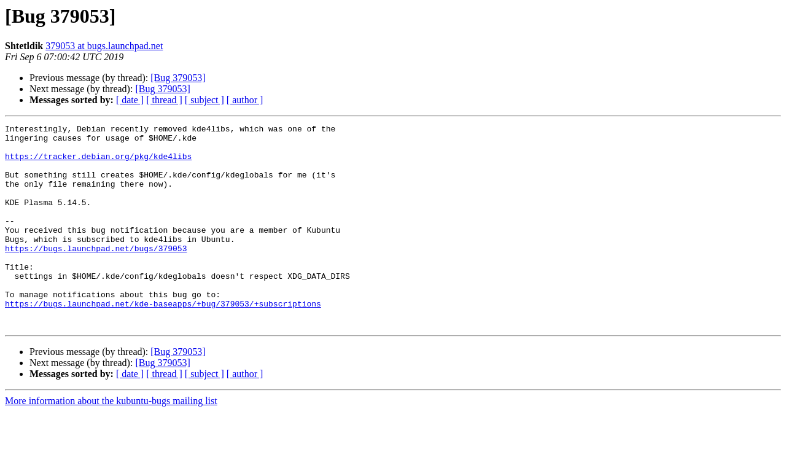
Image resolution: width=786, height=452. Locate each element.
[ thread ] (164, 100)
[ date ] (130, 100)
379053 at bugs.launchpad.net (104, 46)
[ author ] (245, 100)
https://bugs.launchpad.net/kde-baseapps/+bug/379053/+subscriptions (163, 340)
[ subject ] (204, 100)
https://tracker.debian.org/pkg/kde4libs (98, 163)
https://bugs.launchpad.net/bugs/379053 (96, 273)
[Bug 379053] (177, 77)
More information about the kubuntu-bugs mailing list (111, 441)
